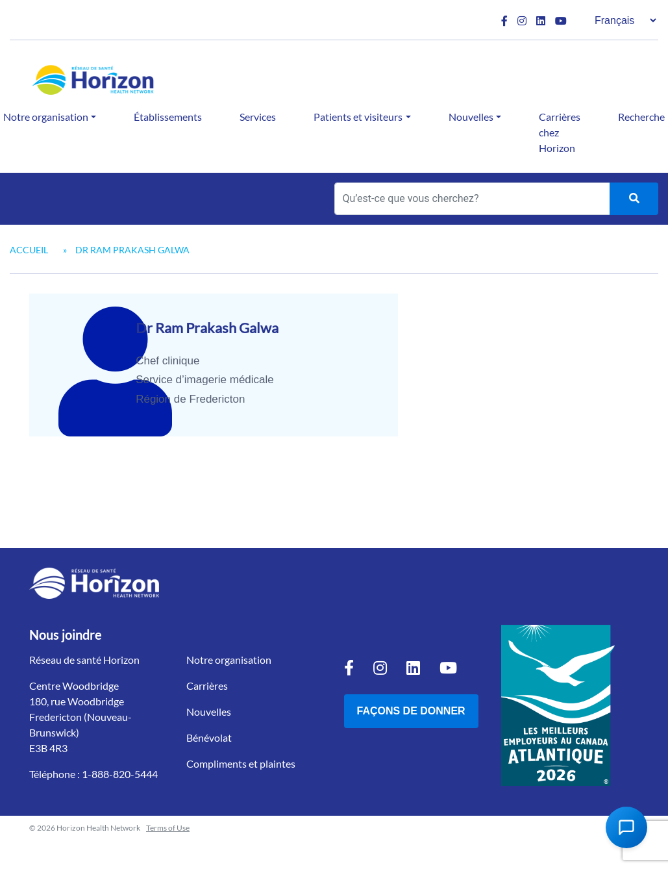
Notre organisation (228, 659)
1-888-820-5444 (120, 774)
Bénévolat (209, 737)
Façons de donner (411, 710)
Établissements (168, 116)
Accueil (29, 249)
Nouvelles (471, 116)
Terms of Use (168, 828)
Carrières (207, 685)
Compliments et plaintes (240, 763)
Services (258, 116)
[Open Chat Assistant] (626, 827)
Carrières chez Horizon (559, 132)
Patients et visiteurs (358, 116)
